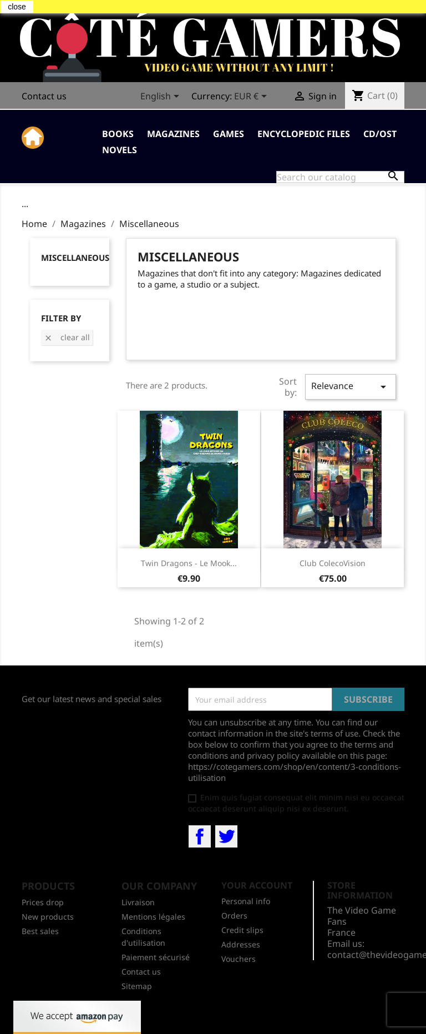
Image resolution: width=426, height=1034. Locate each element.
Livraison (138, 902)
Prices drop (43, 902)
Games (228, 134)
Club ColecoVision (333, 563)
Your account (256, 885)
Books (118, 134)
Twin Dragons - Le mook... (189, 563)
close (17, 6)
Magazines (173, 134)
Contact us (44, 96)
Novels (119, 150)
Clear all (67, 337)
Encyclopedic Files (303, 134)
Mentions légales (153, 916)
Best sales (40, 931)
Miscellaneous (75, 257)
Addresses (240, 944)
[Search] (340, 177)
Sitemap (136, 986)
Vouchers (238, 959)
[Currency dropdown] (252, 97)
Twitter (226, 836)
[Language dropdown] (161, 97)
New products (48, 916)
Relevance (350, 387)
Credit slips (242, 930)
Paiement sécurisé (155, 957)
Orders (234, 915)
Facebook (200, 836)
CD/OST (380, 134)
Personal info (245, 901)
